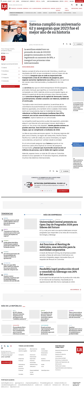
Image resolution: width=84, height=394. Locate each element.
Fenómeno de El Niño (30, 12)
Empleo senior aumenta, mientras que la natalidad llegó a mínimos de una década (11, 278)
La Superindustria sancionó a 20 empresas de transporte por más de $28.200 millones (78, 163)
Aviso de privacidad (60, 358)
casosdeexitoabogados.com (8, 384)
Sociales (21, 374)
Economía (44, 354)
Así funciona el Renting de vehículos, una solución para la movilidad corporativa (57, 247)
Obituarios (32, 366)
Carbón (39, 12)
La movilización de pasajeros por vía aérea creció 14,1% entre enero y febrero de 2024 (78, 106)
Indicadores (22, 364)
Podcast (21, 370)
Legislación (16, 325)
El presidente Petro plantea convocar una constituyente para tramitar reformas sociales (19, 331)
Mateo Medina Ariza (28, 66)
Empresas (21, 358)
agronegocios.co (19, 383)
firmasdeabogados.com (46, 383)
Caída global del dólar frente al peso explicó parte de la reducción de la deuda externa (11, 245)
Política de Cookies (60, 366)
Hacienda (6, 240)
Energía (45, 12)
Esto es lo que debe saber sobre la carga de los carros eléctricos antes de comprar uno (11, 267)
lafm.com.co (65, 384)
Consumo (21, 354)
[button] (24, 185)
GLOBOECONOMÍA (36, 8)
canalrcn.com (38, 384)
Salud (70, 325)
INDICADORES (74, 8)
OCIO (30, 8)
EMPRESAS (25, 8)
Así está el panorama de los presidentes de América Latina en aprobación (11, 256)
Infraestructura (33, 364)
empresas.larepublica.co (32, 383)
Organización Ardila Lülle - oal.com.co (77, 384)
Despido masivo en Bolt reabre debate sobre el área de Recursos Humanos (11, 222)
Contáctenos (58, 356)
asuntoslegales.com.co (7, 383)
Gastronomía (44, 325)
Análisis (43, 349)
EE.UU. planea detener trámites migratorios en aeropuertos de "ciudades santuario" (19, 316)
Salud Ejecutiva (45, 370)
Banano (60, 12)
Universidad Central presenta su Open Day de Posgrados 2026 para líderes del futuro (59, 224)
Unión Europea (67, 12)
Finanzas (21, 360)
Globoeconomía (45, 360)
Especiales (32, 358)
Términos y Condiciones (61, 360)
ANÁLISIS (53, 8)
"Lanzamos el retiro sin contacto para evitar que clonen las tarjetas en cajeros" (12, 234)
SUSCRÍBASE (79, 1)
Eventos (43, 358)
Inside (42, 364)
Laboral (6, 218)
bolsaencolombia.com (61, 383)
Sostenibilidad (14, 14)
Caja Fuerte (33, 351)
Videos (32, 374)
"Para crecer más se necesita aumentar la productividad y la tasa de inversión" (75, 315)
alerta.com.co (5, 386)
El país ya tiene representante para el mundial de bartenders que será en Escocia (47, 331)
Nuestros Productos (60, 354)
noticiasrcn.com (56, 384)
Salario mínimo (52, 12)
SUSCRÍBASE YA (63, 190)
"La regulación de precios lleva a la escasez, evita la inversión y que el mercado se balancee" (47, 316)
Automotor (7, 263)
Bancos (6, 229)
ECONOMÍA (19, 8)
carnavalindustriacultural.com (25, 384)
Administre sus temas (8, 86)
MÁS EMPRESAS (74, 289)
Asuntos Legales (23, 351)
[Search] (72, 5)
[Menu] (10, 8)
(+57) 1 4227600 (5, 357)
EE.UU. (14, 310)
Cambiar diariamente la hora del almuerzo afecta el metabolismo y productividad (75, 331)
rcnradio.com (47, 384)
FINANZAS (13, 8)
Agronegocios (22, 349)
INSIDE (80, 8)
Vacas (74, 12)
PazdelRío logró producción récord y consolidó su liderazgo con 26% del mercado (59, 272)
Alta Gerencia (33, 349)
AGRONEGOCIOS (46, 8)
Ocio (42, 366)
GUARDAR (78, 44)
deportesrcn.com (14, 386)
